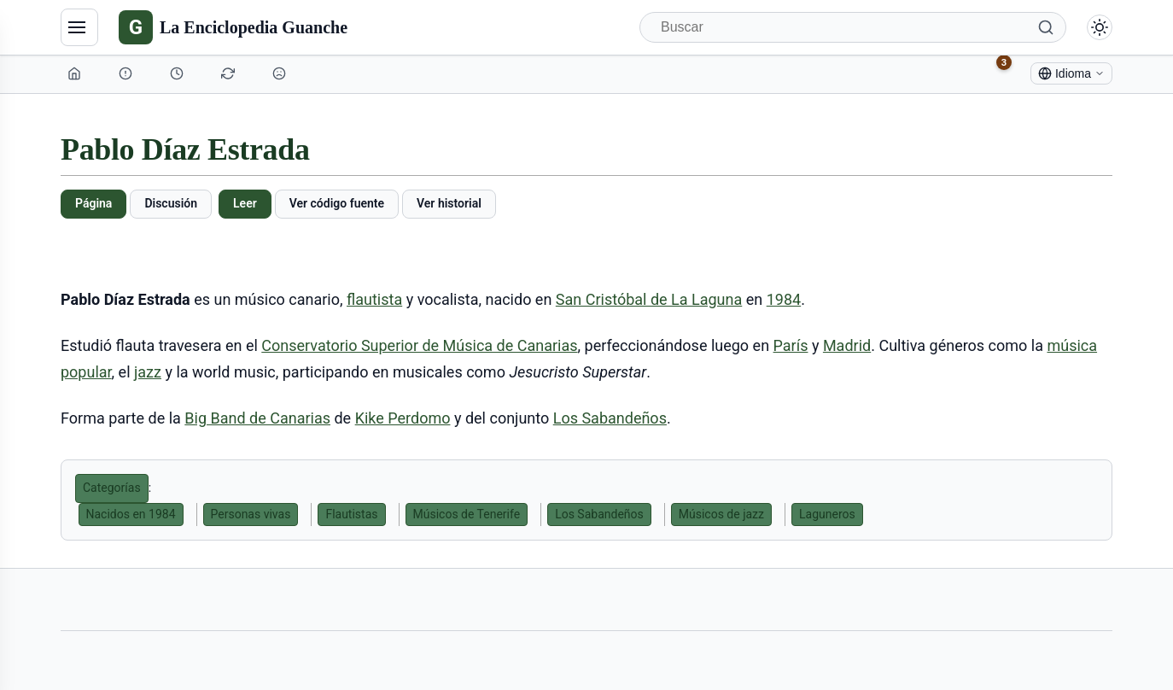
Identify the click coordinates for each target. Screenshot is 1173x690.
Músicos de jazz (721, 514)
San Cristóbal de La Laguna (649, 299)
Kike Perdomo (403, 418)
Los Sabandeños (610, 418)
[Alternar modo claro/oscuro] (1099, 27)
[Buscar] (852, 27)
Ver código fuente (336, 203)
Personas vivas (251, 514)
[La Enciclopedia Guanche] (233, 27)
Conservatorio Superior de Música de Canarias (419, 345)
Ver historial (449, 203)
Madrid (847, 345)
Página (93, 203)
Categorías (112, 487)
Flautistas (351, 514)
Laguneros (827, 514)
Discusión (170, 203)
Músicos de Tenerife (467, 514)
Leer (245, 203)
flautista (374, 299)
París (790, 345)
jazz (147, 372)
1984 (784, 299)
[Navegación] (79, 27)
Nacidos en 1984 (131, 514)
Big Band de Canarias (257, 418)
